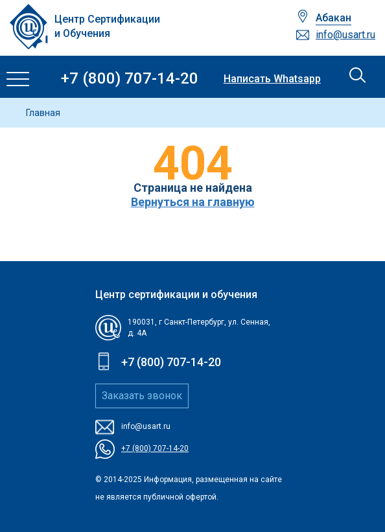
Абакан (333, 18)
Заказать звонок (142, 395)
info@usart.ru (345, 35)
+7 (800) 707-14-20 (129, 78)
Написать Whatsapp (272, 79)
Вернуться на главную (193, 202)
